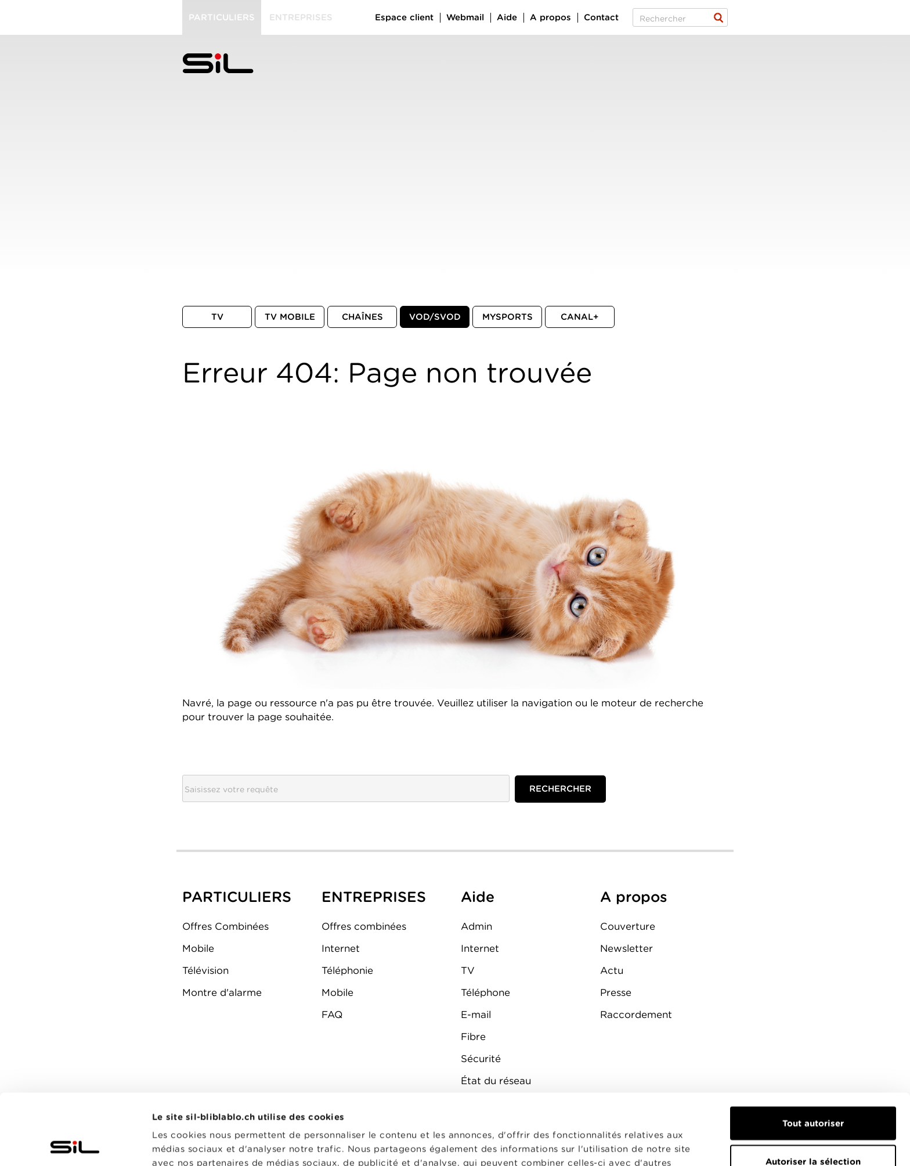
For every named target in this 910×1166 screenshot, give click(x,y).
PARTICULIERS (236, 896)
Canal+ (580, 317)
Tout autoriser (813, 1052)
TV (217, 317)
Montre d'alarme (222, 992)
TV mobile (290, 317)
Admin (476, 926)
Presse (615, 992)
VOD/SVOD (435, 317)
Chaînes (362, 317)
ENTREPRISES (374, 896)
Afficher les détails (653, 1143)
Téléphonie (347, 970)
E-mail (476, 1014)
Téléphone (485, 992)
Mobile (198, 948)
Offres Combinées (225, 926)
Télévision (205, 970)
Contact (601, 17)
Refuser (813, 1128)
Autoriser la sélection (813, 1090)
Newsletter (626, 948)
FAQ (332, 1014)
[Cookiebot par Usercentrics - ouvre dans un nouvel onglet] (75, 1143)
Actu (611, 970)
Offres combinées (364, 926)
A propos (550, 17)
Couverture (627, 926)
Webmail (465, 17)
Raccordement (636, 1014)
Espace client (404, 17)
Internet (341, 948)
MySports (507, 317)
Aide (507, 17)
